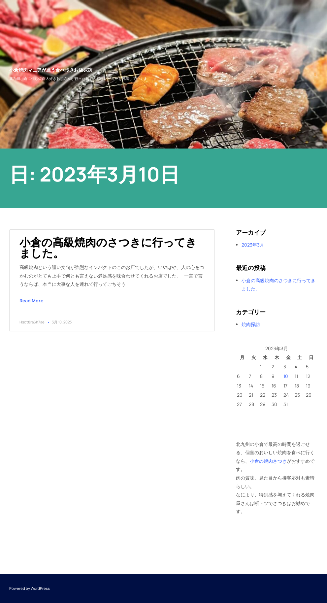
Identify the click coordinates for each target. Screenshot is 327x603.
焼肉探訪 (251, 324)
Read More (31, 300)
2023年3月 (253, 245)
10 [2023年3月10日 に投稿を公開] (285, 376)
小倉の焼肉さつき (268, 461)
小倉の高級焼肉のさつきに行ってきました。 (108, 247)
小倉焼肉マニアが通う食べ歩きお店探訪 (50, 70)
